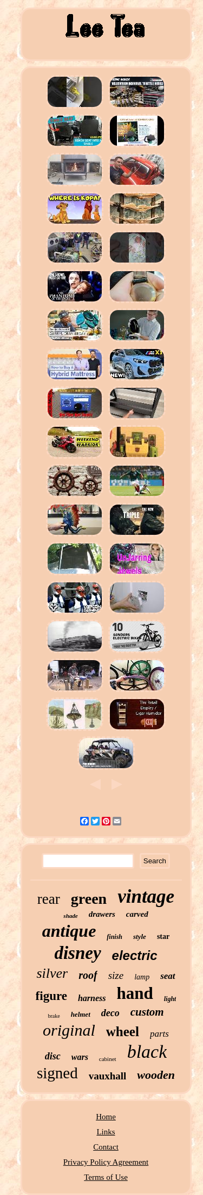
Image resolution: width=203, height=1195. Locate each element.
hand (135, 993)
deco (110, 1013)
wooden (156, 1075)
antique (69, 931)
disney (77, 953)
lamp (141, 977)
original (69, 1030)
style (139, 936)
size (116, 975)
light (170, 999)
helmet (80, 1014)
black (147, 1052)
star (163, 936)
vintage (145, 896)
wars (79, 1057)
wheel (122, 1031)
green (89, 898)
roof (87, 975)
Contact (106, 1147)
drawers (102, 914)
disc (53, 1056)
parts (159, 1034)
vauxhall (108, 1076)
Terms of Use (106, 1177)
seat (167, 976)
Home (106, 1116)
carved (137, 914)
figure (51, 996)
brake (54, 1016)
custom (147, 1011)
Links (105, 1131)
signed (57, 1073)
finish (114, 937)
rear (48, 899)
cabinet (107, 1059)
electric (135, 955)
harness (92, 998)
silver (52, 973)
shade (70, 915)
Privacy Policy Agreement (105, 1162)
